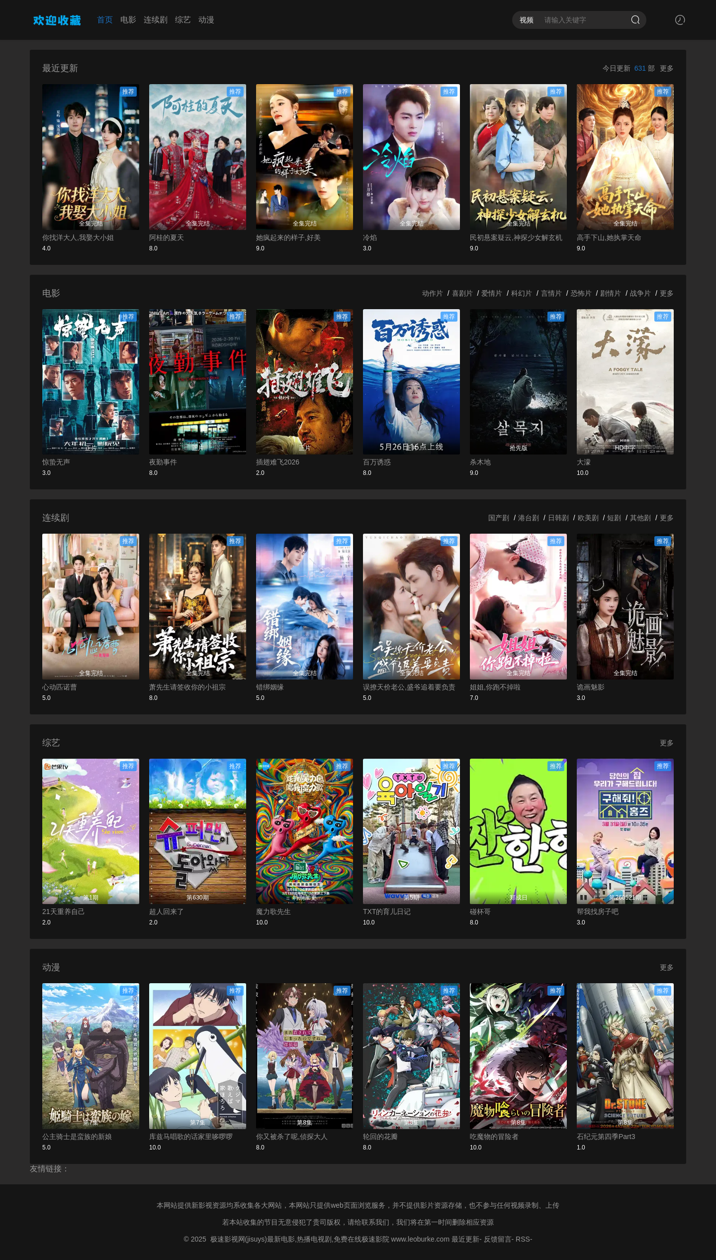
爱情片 (491, 293)
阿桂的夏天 (166, 237)
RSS (523, 1239)
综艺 (183, 19)
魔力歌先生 (273, 912)
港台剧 (528, 518)
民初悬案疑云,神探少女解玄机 (516, 237)
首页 (105, 19)
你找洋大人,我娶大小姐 (78, 237)
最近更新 (465, 1239)
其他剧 (640, 518)
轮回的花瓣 (380, 1137)
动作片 (432, 293)
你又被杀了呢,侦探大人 (292, 1137)
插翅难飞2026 (277, 462)
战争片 (640, 293)
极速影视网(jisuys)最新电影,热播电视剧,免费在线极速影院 (299, 1239)
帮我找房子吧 (598, 912)
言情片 (551, 293)
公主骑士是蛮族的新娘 (77, 1137)
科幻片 (521, 293)
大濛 (584, 462)
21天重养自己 (63, 912)
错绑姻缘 (270, 687)
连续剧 (156, 19)
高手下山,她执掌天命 (609, 237)
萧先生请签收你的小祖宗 (187, 687)
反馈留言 (498, 1239)
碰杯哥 (480, 912)
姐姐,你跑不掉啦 (495, 687)
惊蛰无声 (56, 462)
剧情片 (610, 293)
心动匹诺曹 (59, 687)
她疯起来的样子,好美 (288, 237)
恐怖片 (581, 293)
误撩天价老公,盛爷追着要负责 (409, 687)
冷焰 (370, 237)
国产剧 (498, 518)
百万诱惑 (377, 462)
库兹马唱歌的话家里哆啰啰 (191, 1137)
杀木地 (480, 462)
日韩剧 (558, 518)
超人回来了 (166, 912)
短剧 (614, 518)
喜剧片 (462, 293)
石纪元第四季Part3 (606, 1137)
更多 (667, 68)
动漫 (206, 19)
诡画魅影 (591, 687)
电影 (128, 19)
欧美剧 (588, 518)
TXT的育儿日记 (387, 912)
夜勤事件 (163, 462)
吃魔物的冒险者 (494, 1137)
